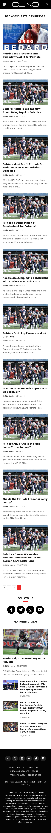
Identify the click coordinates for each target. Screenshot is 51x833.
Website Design (33, 782)
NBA (19, 767)
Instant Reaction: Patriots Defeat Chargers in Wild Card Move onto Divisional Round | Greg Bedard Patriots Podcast (33, 687)
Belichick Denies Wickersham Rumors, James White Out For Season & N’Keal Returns (22, 558)
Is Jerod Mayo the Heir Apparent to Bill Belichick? (25, 390)
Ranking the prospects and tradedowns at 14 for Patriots (22, 55)
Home (11, 767)
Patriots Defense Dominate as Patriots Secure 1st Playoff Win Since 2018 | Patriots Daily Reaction (33, 708)
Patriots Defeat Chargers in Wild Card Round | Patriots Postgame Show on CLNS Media (33, 727)
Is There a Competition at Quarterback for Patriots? (19, 224)
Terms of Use (34, 775)
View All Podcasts (19, 771)
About (35, 771)
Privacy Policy (17, 775)
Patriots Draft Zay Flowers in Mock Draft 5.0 (24, 334)
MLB (31, 767)
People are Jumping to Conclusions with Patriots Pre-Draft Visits (25, 279)
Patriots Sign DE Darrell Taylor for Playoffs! (24, 660)
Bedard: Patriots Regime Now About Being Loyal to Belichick (22, 110)
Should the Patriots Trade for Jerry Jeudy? (25, 500)
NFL (25, 767)
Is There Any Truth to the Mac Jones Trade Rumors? (21, 445)
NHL (38, 767)
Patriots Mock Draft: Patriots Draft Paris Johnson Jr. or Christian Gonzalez (25, 167)
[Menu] (4, 4)
